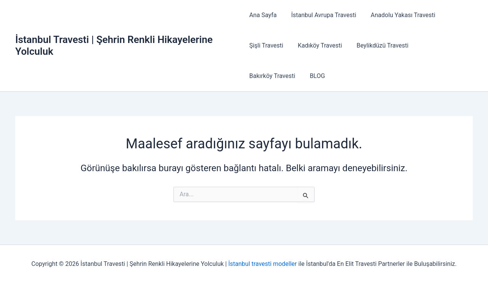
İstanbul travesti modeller (262, 263)
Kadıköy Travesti (317, 45)
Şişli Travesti (266, 45)
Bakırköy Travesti (439, 45)
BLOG (257, 75)
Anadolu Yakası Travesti (398, 15)
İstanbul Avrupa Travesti (321, 15)
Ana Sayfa (263, 15)
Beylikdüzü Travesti (378, 45)
